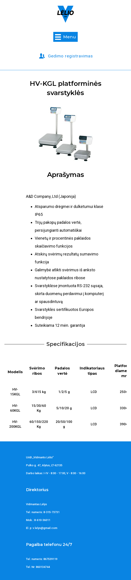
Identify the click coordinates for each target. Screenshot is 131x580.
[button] (66, 56)
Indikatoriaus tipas (92, 370)
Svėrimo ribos (37, 370)
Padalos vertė (62, 370)
